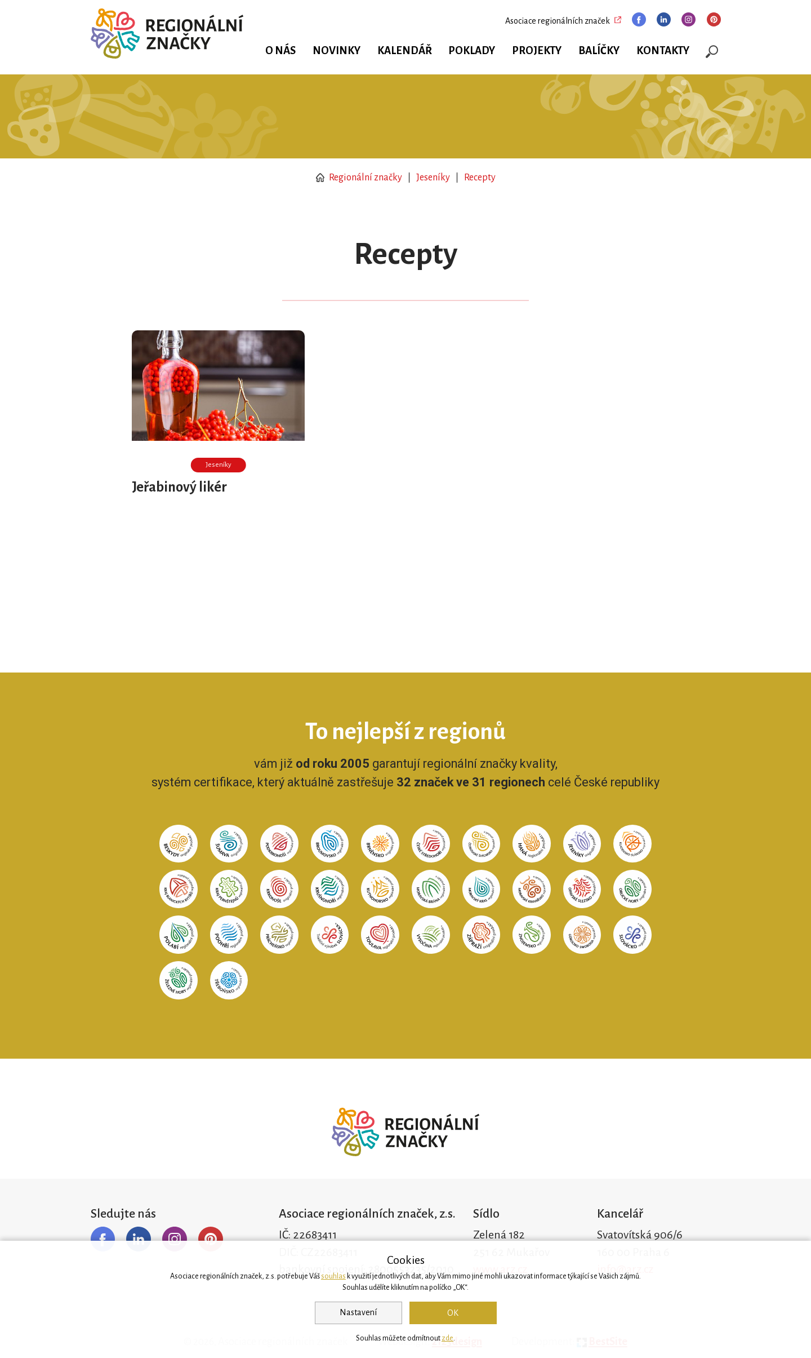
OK (452, 1312)
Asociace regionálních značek (557, 20)
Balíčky (599, 50)
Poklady (471, 50)
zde (447, 1338)
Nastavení (358, 1312)
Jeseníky (433, 177)
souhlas (333, 1276)
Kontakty (662, 50)
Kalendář (404, 50)
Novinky (336, 50)
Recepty (480, 177)
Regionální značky (359, 177)
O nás (280, 50)
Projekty (537, 50)
